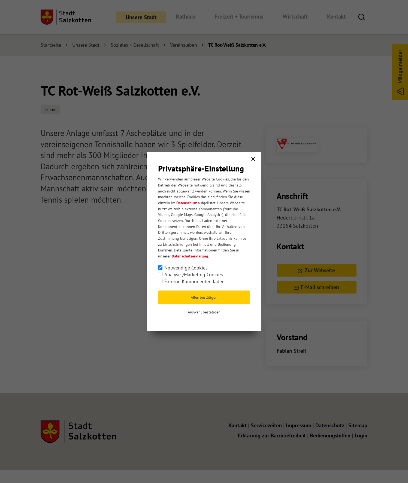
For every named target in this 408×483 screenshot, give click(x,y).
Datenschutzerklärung (190, 256)
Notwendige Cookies (186, 268)
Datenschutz (186, 202)
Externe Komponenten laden (194, 281)
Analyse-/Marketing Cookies (193, 274)
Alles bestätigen (204, 297)
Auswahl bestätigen (204, 312)
